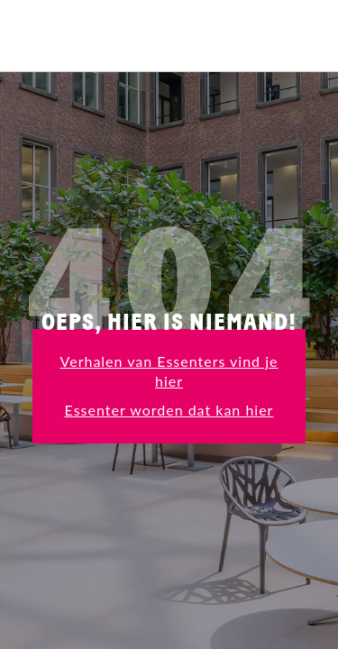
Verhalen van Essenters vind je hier (169, 370)
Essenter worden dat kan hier (169, 409)
